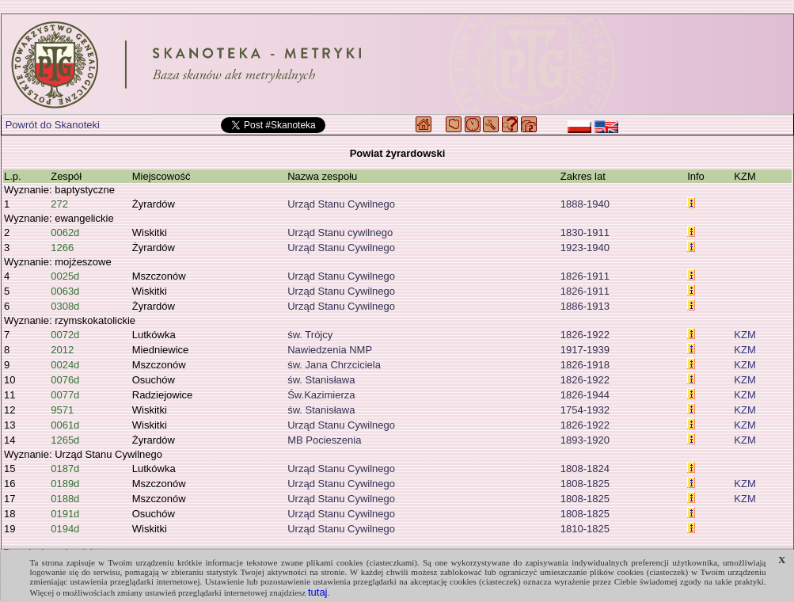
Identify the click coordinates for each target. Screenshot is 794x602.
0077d (65, 395)
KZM (744, 335)
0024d (65, 365)
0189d (65, 484)
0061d (65, 425)
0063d (65, 291)
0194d (65, 529)
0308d (65, 306)
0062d (65, 232)
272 (59, 204)
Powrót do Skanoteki (53, 125)
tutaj (318, 592)
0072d (65, 335)
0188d (65, 499)
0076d (65, 380)
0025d (65, 276)
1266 (62, 247)
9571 (62, 410)
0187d (65, 468)
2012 (62, 350)
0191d (65, 514)
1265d (65, 440)
